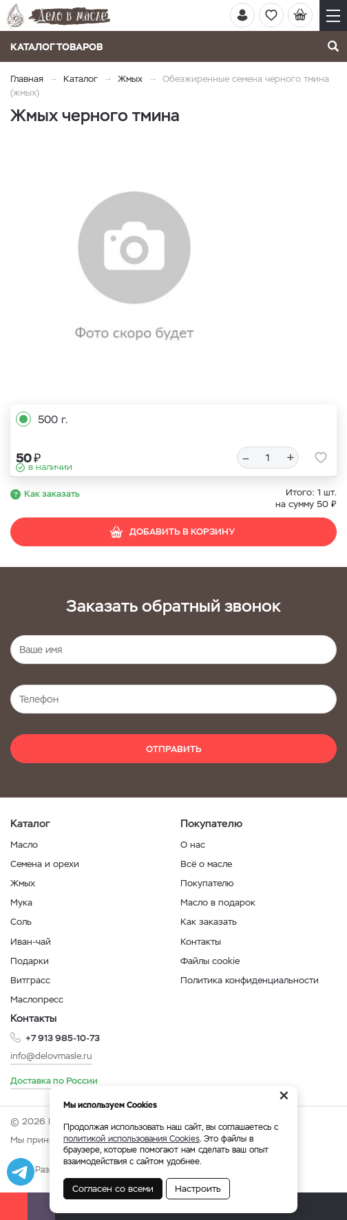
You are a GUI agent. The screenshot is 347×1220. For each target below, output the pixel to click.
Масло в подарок (217, 902)
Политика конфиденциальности (249, 980)
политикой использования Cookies (131, 1138)
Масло (24, 844)
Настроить (198, 1189)
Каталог (80, 79)
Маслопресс (36, 999)
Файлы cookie (210, 961)
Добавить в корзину (172, 531)
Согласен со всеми (113, 1189)
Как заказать (52, 494)
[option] (134, 267)
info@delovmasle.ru (51, 1056)
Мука (21, 902)
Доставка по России (54, 1081)
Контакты (200, 942)
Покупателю (207, 883)
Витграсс (30, 980)
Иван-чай (30, 942)
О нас (192, 844)
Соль (21, 922)
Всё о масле (206, 864)
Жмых (130, 79)
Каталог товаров (61, 47)
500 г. (52, 419)
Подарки (29, 961)
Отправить (174, 749)
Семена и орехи (44, 864)
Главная (26, 79)
